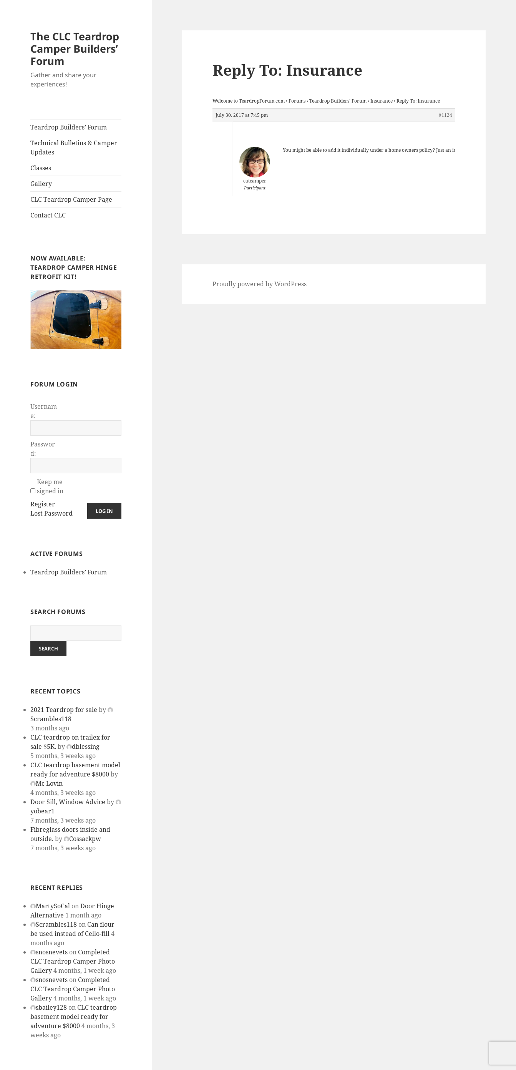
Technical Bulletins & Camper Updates (73, 147)
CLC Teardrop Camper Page (71, 199)
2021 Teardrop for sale (63, 709)
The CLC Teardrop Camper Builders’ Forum (74, 48)
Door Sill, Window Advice (67, 802)
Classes (40, 168)
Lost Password (51, 513)
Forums (297, 101)
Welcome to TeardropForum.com (248, 101)
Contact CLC (48, 215)
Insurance (381, 101)
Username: (43, 411)
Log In (104, 511)
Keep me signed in (50, 486)
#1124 (445, 115)
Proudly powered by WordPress (259, 284)
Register (42, 504)
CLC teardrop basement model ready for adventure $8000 (73, 1016)
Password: (42, 449)
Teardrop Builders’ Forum (68, 127)
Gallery (41, 183)
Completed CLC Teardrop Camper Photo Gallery (72, 961)
